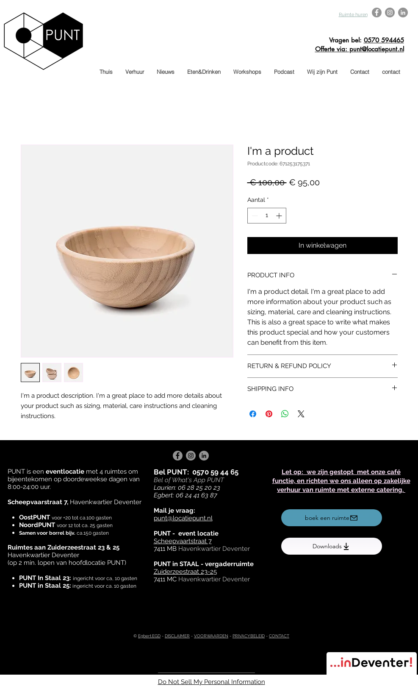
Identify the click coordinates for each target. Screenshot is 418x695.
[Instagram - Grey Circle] (390, 12)
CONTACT (279, 636)
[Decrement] (254, 215)
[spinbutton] (266, 215)
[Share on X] (301, 414)
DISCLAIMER (177, 636)
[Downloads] (331, 546)
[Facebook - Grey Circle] (377, 12)
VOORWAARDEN (211, 636)
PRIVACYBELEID (249, 636)
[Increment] (279, 215)
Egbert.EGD (149, 636)
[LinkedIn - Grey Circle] (403, 12)
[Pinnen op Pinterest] (269, 414)
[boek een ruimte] (331, 517)
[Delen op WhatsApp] (285, 414)
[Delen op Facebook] (253, 414)
